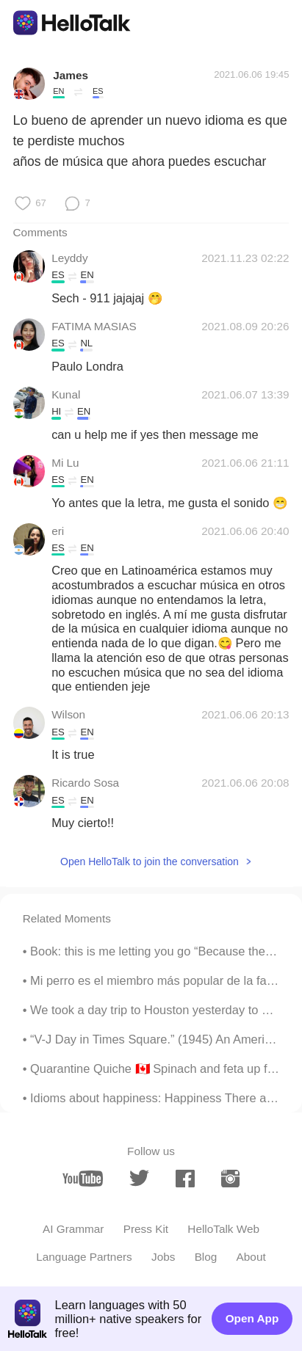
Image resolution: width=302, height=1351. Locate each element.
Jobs (163, 1256)
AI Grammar (73, 1229)
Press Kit (145, 1229)
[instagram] (230, 1178)
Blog (206, 1256)
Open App (252, 1318)
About (251, 1256)
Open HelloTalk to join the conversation (149, 861)
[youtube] (82, 1178)
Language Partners (84, 1256)
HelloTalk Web (223, 1229)
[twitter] (139, 1178)
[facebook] (185, 1178)
